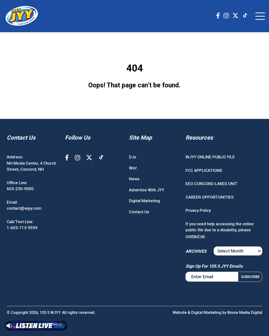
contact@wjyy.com (24, 208)
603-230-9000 (20, 188)
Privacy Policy (198, 210)
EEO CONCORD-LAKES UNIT (211, 183)
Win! (133, 168)
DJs (132, 157)
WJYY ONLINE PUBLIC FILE (210, 157)
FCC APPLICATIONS (204, 170)
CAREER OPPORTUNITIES (210, 197)
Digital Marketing (144, 200)
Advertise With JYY (146, 189)
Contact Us (139, 211)
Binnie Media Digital (244, 312)
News (134, 178)
